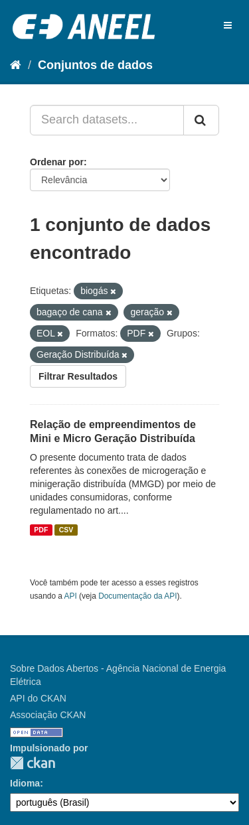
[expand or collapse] (227, 25)
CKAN (32, 763)
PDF (41, 530)
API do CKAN (38, 698)
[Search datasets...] (107, 120)
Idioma (25, 783)
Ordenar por (57, 162)
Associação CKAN (48, 715)
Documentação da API (137, 596)
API (70, 596)
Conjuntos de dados (95, 65)
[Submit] (201, 120)
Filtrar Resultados (78, 376)
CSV (66, 530)
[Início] (15, 65)
